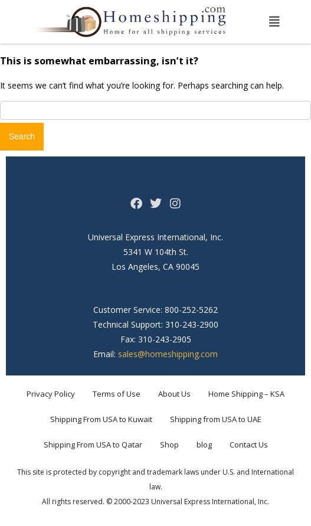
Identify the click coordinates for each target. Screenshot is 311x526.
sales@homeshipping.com (168, 354)
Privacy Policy (51, 393)
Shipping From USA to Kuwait (101, 419)
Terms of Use (116, 393)
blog (204, 444)
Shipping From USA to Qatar (93, 444)
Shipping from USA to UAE (215, 419)
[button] (274, 22)
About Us (174, 393)
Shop (169, 444)
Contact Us (249, 444)
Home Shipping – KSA (246, 393)
